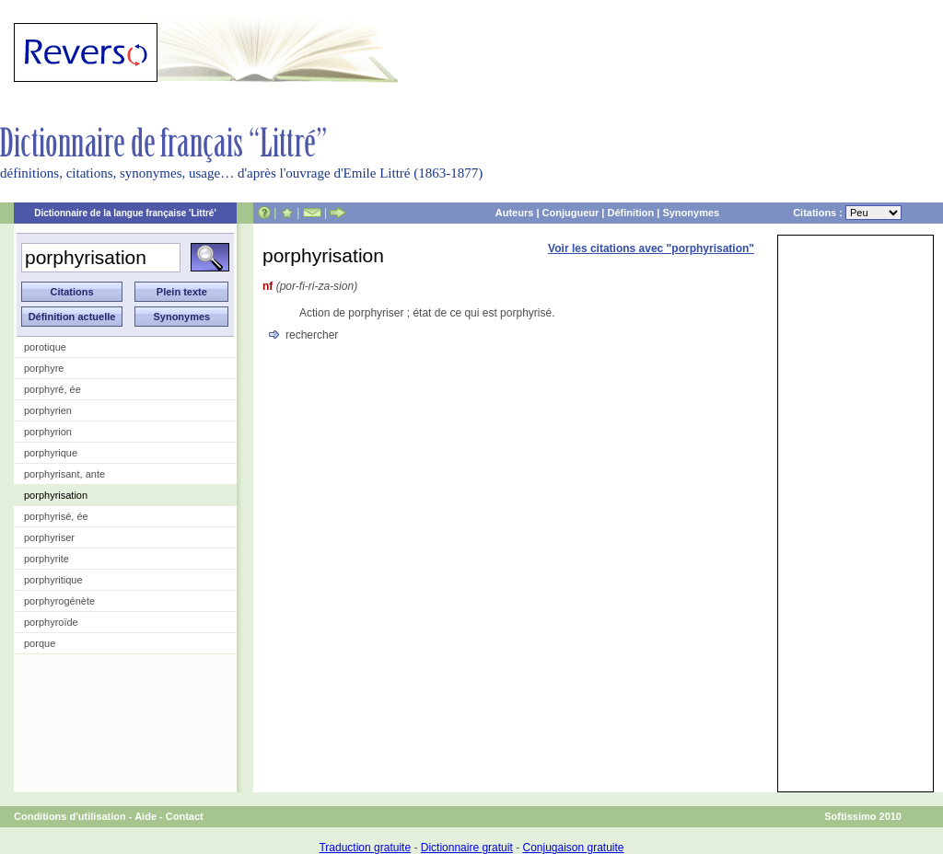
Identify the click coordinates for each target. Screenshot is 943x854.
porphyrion (48, 431)
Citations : (847, 212)
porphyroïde (51, 622)
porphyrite (46, 558)
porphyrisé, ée (56, 516)
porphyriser (49, 537)
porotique (45, 346)
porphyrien (48, 410)
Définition (630, 212)
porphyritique (53, 579)
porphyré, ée (52, 389)
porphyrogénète (59, 600)
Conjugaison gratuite (572, 847)
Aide (145, 816)
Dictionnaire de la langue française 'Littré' (125, 213)
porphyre (44, 368)
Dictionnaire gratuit (467, 847)
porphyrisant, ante (64, 473)
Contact (185, 816)
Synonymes (690, 212)
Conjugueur (571, 212)
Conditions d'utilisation (70, 816)
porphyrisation (55, 495)
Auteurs (514, 212)
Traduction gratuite (365, 847)
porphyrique (50, 452)
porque (39, 643)
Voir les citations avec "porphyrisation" (651, 248)
